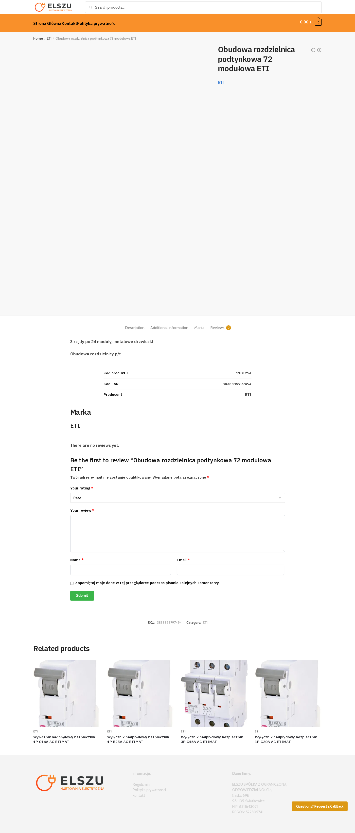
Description (134, 324)
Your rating (81, 485)
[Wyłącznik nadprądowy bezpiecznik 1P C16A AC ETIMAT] (66, 690)
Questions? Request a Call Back (319, 806)
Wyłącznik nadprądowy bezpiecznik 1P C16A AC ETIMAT (64, 736)
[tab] (134, 321)
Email (183, 557)
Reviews (217, 324)
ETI (49, 35)
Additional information (169, 324)
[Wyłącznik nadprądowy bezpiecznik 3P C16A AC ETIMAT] (214, 690)
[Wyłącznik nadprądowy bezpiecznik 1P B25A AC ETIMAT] (140, 690)
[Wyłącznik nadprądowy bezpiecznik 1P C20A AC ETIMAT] (288, 690)
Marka (199, 324)
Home (38, 35)
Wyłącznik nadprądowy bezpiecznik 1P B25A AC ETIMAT (138, 736)
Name (77, 557)
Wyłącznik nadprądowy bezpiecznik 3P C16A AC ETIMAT (212, 736)
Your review (82, 507)
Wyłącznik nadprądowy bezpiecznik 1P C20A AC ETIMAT (286, 736)
